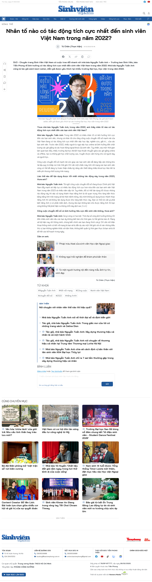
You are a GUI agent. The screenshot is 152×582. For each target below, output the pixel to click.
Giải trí (62, 19)
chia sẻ (63, 56)
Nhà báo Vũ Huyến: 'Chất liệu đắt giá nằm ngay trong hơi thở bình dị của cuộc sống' (60, 468)
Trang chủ (3, 19)
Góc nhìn (46, 19)
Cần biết (138, 19)
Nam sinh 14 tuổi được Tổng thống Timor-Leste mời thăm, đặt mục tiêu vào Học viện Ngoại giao (100, 470)
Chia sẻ (4, 70)
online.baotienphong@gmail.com (79, 556)
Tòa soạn (6, 550)
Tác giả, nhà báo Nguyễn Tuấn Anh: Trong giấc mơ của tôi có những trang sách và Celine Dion (76, 325)
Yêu (55, 19)
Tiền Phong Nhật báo (84, 2)
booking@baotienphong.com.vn (48, 556)
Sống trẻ (25, 19)
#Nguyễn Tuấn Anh (46, 290)
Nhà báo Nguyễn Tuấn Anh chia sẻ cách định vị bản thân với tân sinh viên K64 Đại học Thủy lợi (77, 351)
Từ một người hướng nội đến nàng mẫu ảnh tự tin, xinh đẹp (83, 271)
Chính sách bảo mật (139, 550)
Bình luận (4, 83)
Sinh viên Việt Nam (16, 538)
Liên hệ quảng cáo (42, 550)
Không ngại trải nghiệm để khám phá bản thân (81, 256)
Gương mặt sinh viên (77, 19)
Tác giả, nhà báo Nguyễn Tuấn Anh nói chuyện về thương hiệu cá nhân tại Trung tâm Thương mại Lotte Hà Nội (76, 342)
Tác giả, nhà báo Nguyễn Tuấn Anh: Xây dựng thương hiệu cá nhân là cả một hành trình (78, 333)
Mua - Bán (127, 19)
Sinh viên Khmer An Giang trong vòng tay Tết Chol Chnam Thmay (59, 505)
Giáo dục (35, 19)
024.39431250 (9, 556)
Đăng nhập (41, 371)
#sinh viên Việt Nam (100, 290)
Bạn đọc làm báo (14, 574)
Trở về (4, 89)
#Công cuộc (81, 290)
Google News (148, 24)
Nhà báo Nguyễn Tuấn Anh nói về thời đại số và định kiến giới (76, 317)
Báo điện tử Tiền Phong (76, 10)
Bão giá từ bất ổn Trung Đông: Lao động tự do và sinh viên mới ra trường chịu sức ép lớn (99, 507)
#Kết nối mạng (65, 290)
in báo (82, 56)
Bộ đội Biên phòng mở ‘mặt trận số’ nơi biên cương (19, 467)
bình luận (88, 56)
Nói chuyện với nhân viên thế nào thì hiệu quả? (65, 307)
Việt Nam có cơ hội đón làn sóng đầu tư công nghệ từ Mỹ (60, 431)
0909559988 (42, 553)
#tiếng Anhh (71, 295)
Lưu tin (4, 76)
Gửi (107, 384)
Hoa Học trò (101, 2)
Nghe (4, 63)
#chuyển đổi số (45, 295)
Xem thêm (148, 19)
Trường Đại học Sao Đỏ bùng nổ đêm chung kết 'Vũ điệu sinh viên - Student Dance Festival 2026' (100, 433)
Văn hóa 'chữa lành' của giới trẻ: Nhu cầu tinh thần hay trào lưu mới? (19, 432)
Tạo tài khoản (56, 371)
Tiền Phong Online (65, 2)
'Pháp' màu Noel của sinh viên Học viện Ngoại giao (83, 243)
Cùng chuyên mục (14, 401)
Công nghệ (93, 19)
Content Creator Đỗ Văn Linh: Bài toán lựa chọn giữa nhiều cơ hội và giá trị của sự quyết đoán (20, 505)
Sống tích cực (114, 19)
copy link (76, 56)
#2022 (59, 295)
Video (103, 19)
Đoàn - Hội (14, 19)
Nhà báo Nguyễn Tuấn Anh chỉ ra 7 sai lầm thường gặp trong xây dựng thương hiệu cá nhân (77, 359)
